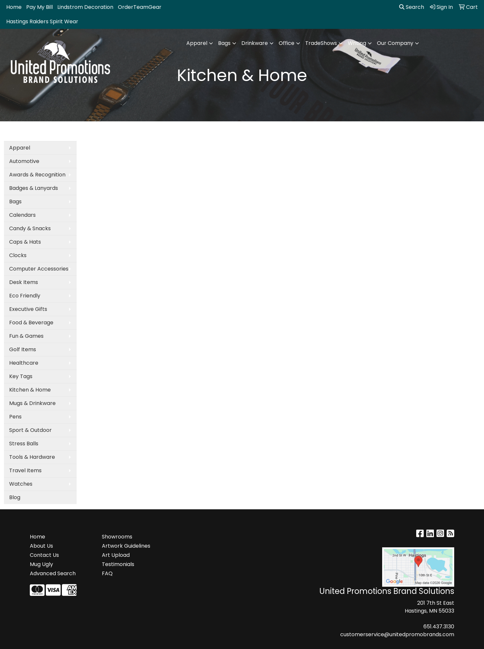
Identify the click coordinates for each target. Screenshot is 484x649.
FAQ (107, 573)
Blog (14, 497)
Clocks (18, 255)
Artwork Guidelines (126, 546)
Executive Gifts (28, 309)
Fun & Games (26, 336)
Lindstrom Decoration (85, 7)
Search (411, 7)
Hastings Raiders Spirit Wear (42, 21)
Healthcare (23, 363)
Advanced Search (53, 573)
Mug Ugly (41, 564)
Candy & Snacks (30, 228)
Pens (15, 416)
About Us (41, 546)
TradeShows (321, 43)
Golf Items (22, 349)
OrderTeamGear (139, 7)
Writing (357, 43)
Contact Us (44, 555)
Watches (20, 484)
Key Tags (20, 376)
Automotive (24, 161)
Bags (224, 43)
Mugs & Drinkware (32, 403)
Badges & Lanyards (33, 188)
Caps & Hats (25, 242)
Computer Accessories (38, 269)
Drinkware (254, 43)
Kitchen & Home (30, 390)
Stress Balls (23, 443)
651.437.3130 (438, 626)
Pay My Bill (39, 7)
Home (14, 7)
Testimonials (118, 564)
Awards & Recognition (37, 174)
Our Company (395, 43)
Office (286, 43)
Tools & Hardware (32, 457)
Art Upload (116, 555)
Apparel (196, 43)
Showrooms (117, 536)
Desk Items (23, 282)
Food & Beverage (31, 322)
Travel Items (25, 470)
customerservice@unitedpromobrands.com (397, 634)
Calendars (22, 215)
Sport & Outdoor (30, 430)
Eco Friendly (24, 295)
